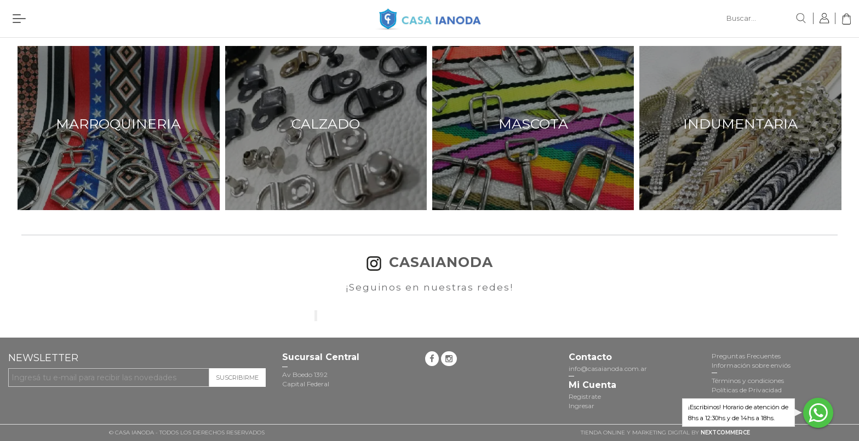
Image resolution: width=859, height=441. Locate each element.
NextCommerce (725, 432)
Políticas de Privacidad (747, 390)
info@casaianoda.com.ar (608, 368)
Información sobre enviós (751, 365)
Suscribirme (237, 377)
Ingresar (581, 406)
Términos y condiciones (748, 380)
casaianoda (429, 262)
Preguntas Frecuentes (746, 356)
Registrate (585, 396)
